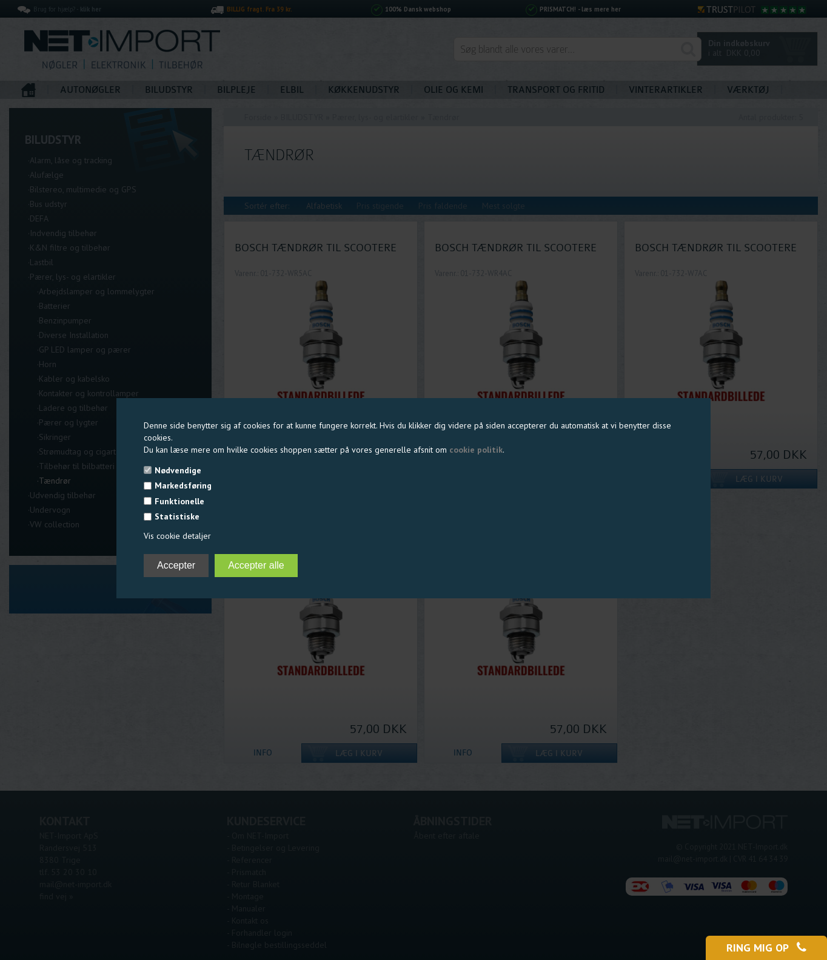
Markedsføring (183, 485)
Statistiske (177, 516)
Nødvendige (178, 470)
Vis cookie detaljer (177, 535)
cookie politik (476, 449)
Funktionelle (179, 501)
